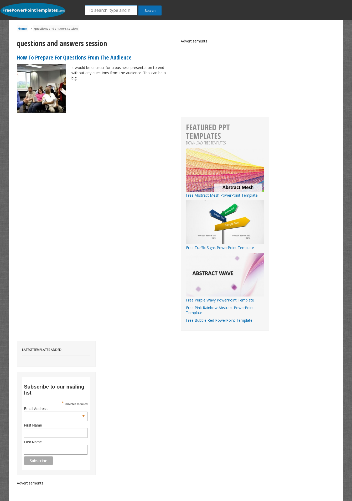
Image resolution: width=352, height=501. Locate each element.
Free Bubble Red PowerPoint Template (219, 320)
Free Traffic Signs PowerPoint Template (225, 245)
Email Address (54, 409)
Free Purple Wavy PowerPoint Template (225, 298)
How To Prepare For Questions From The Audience (74, 57)
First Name (33, 425)
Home (22, 28)
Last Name (33, 442)
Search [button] (150, 11)
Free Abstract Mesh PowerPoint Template (225, 193)
